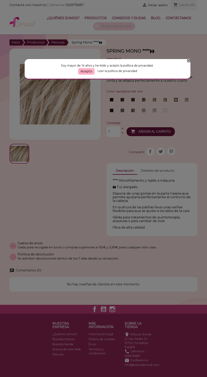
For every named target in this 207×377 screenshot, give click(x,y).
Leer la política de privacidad (117, 71)
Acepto (86, 71)
